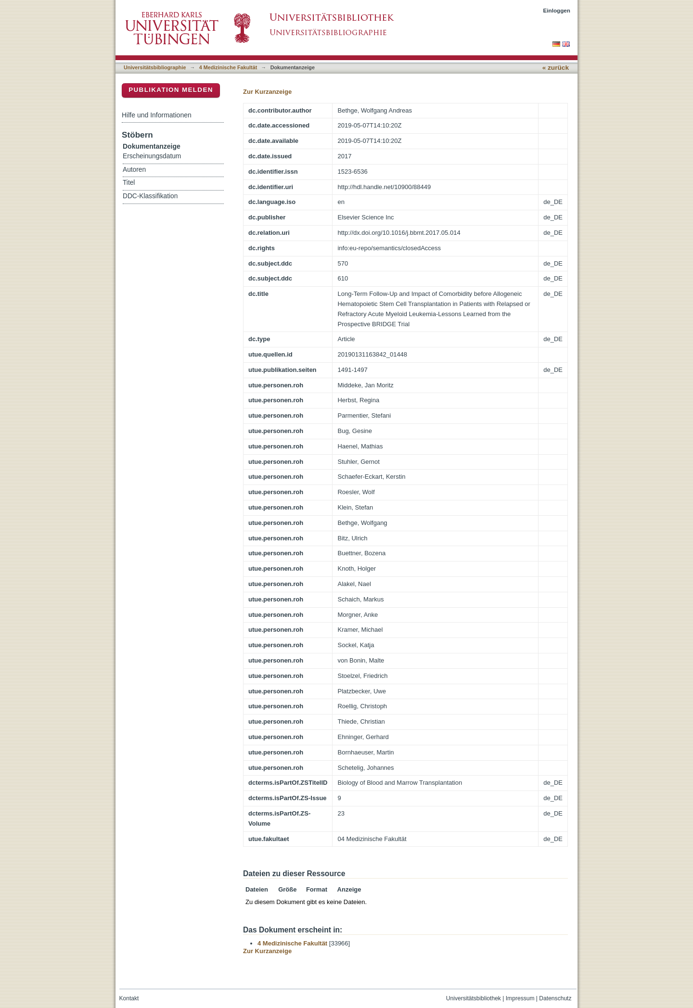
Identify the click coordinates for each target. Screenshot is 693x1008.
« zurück (555, 67)
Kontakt (129, 998)
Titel (129, 182)
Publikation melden (170, 89)
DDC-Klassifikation (150, 196)
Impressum (520, 998)
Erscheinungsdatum (152, 156)
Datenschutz (555, 998)
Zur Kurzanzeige (267, 91)
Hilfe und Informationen (157, 115)
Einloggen (557, 10)
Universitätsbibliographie (155, 67)
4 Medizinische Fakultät (228, 67)
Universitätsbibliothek (473, 998)
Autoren (134, 169)
